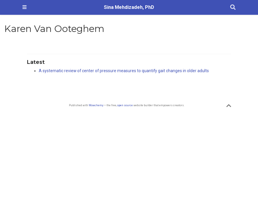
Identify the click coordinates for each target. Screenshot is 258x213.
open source (125, 105)
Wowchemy (96, 105)
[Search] (233, 7)
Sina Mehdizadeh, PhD (129, 7)
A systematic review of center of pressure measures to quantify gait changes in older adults (124, 70)
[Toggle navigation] (24, 7)
